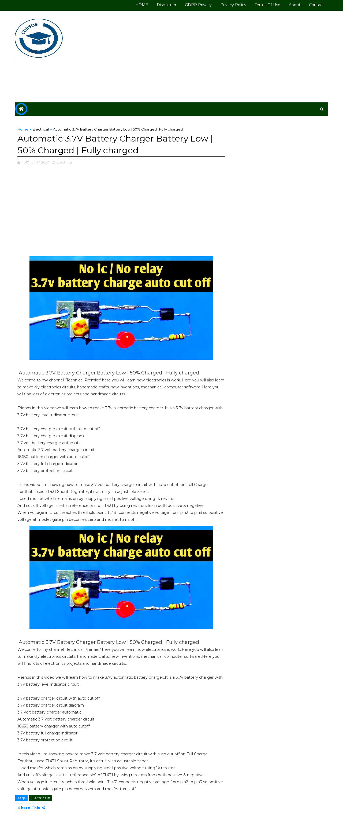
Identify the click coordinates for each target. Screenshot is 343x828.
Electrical (41, 129)
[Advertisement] (230, 56)
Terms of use (267, 4)
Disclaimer (166, 4)
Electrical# (40, 798)
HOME (141, 4)
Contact (316, 4)
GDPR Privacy (198, 4)
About (294, 4)
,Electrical (64, 162)
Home (22, 129)
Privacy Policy (233, 4)
